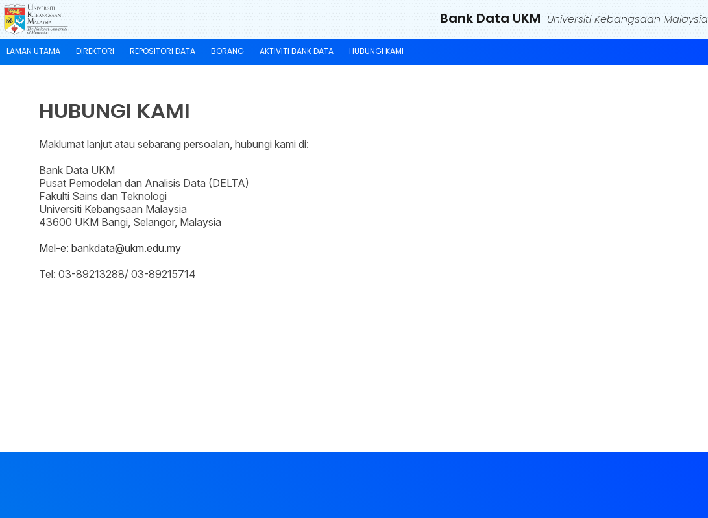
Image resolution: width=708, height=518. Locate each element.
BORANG (227, 50)
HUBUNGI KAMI (376, 50)
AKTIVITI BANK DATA (297, 50)
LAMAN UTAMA (33, 50)
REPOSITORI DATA (162, 50)
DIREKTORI (95, 50)
